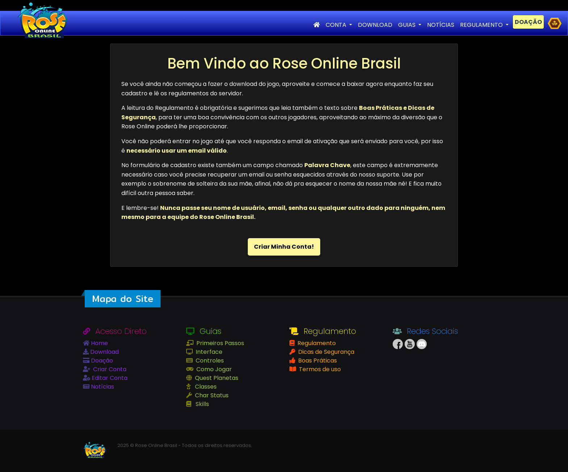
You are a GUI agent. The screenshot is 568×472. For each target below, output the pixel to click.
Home (98, 343)
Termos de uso (319, 369)
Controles (209, 360)
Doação (101, 360)
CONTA (337, 25)
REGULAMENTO (482, 25)
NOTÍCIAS (440, 25)
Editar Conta (109, 378)
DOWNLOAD (375, 25)
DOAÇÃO (528, 22)
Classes (205, 386)
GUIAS (407, 25)
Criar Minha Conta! (284, 247)
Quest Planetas (215, 378)
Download (104, 352)
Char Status (211, 395)
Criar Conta (109, 369)
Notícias (101, 386)
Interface (208, 352)
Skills (201, 404)
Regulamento (316, 343)
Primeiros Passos (219, 343)
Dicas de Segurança (325, 352)
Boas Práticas (317, 360)
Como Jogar (213, 369)
